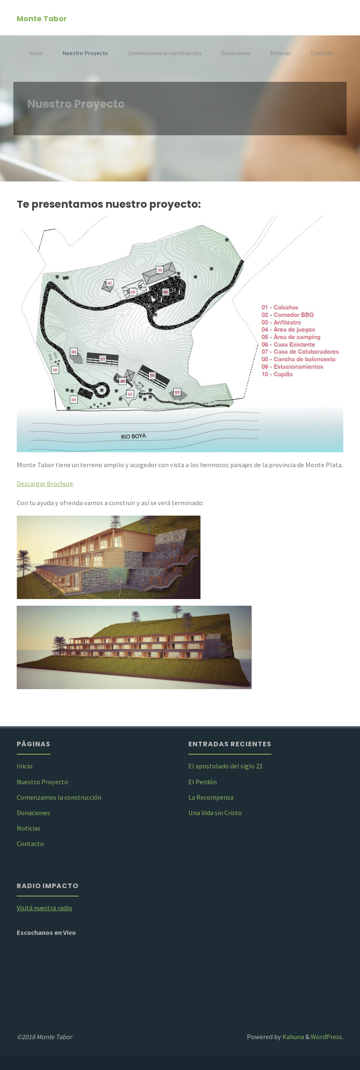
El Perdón (202, 782)
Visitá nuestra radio (44, 908)
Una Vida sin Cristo (215, 812)
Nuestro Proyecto (85, 53)
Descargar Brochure (45, 483)
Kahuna (292, 1036)
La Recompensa (210, 797)
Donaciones (236, 53)
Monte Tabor (42, 18)
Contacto (321, 53)
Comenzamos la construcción (164, 53)
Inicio (36, 53)
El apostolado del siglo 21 (225, 766)
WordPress (326, 1036)
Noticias (280, 53)
